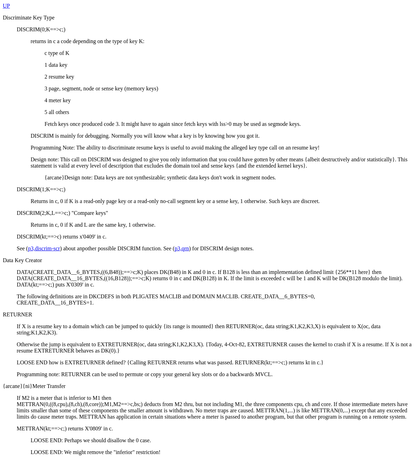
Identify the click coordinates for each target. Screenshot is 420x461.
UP (6, 6)
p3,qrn (182, 248)
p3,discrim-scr (44, 248)
